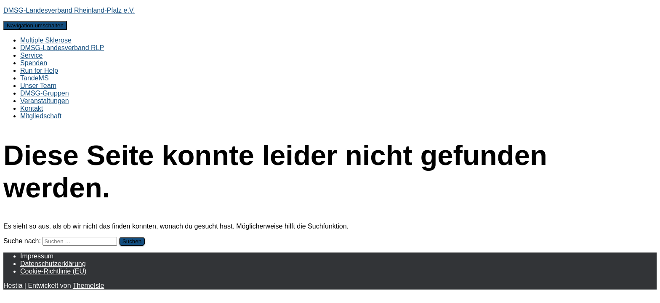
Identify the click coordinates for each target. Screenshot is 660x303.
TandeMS (34, 78)
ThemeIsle (88, 285)
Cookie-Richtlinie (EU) (53, 271)
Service (31, 55)
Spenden (33, 62)
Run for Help (39, 70)
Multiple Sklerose (46, 40)
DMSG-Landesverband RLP (62, 47)
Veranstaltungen (44, 100)
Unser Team (38, 85)
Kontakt (31, 108)
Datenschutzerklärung (53, 263)
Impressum (36, 256)
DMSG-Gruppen (44, 93)
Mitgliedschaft (40, 116)
